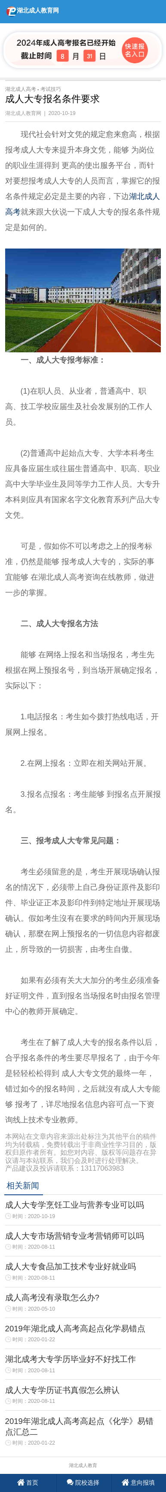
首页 (27, 1482)
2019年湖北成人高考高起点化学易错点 (75, 1328)
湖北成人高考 (20, 89)
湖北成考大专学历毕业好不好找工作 (70, 1359)
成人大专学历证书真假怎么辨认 (62, 1390)
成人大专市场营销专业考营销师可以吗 (74, 1235)
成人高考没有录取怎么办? (52, 1297)
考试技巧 (50, 89)
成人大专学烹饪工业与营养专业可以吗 (74, 1204)
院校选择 (83, 1482)
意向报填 (138, 1482)
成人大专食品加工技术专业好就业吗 (70, 1266)
